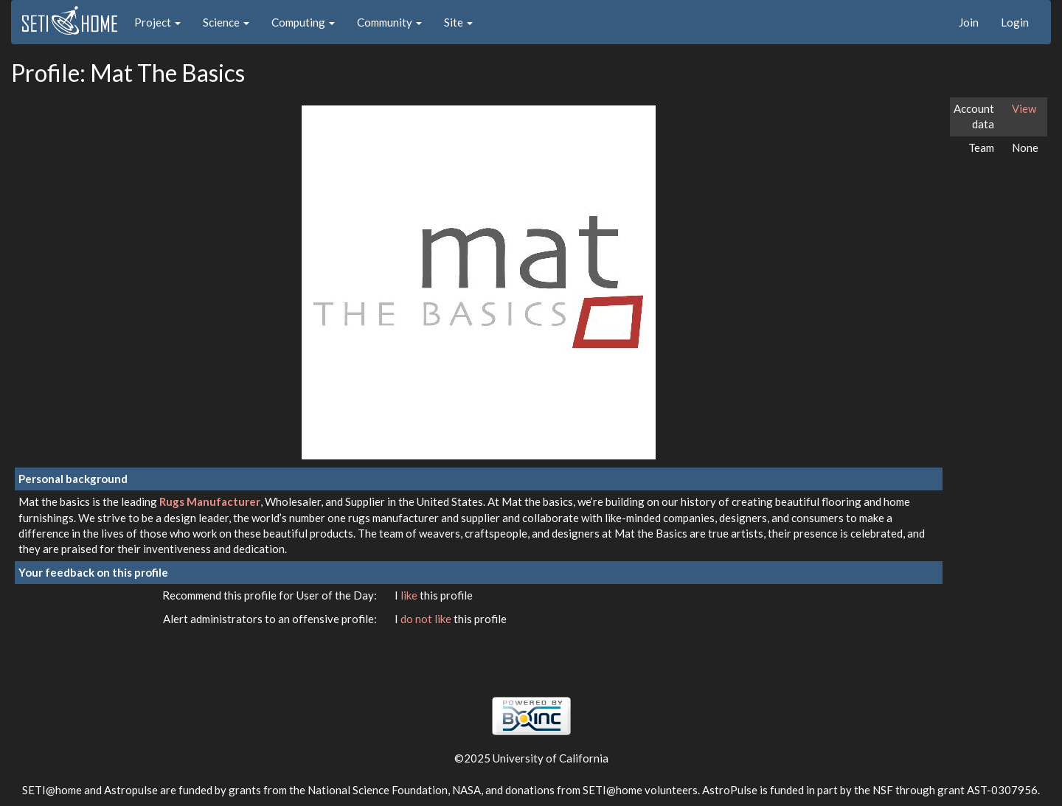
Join (969, 22)
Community (389, 22)
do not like (427, 618)
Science (226, 22)
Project (157, 22)
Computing (303, 22)
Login (1015, 22)
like (410, 595)
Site (458, 22)
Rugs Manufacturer (209, 501)
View (1024, 108)
